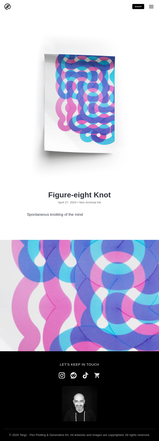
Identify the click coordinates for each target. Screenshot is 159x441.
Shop (138, 7)
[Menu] (151, 6)
